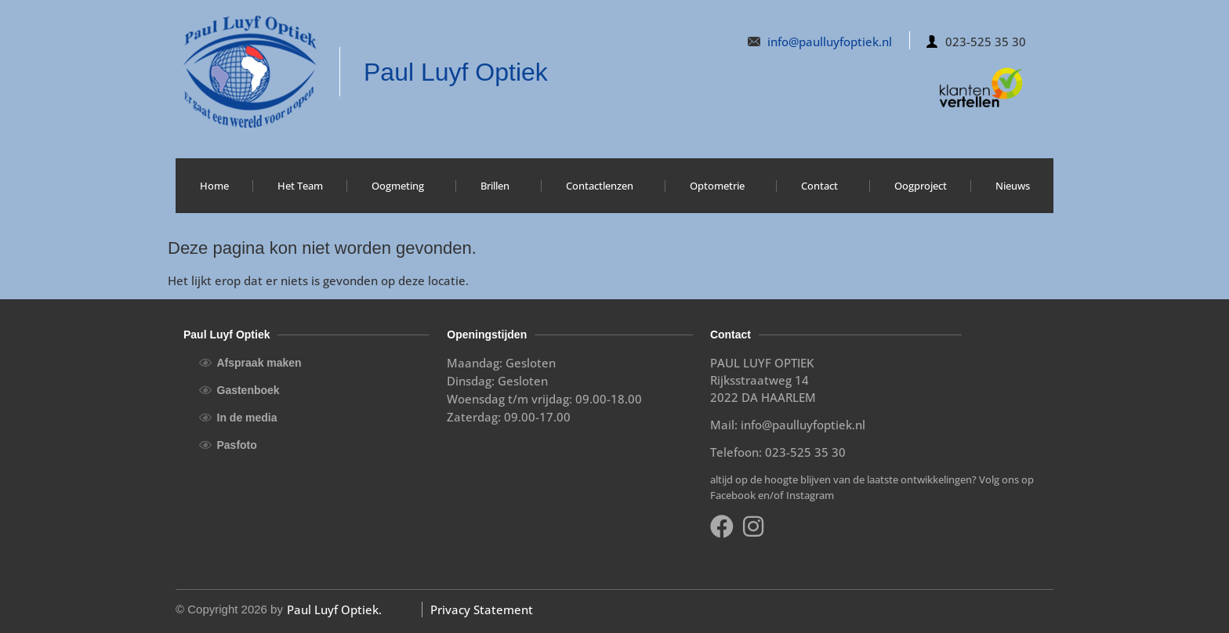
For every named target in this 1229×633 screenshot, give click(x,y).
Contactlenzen (603, 186)
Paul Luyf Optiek (456, 72)
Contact (823, 186)
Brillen (498, 186)
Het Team (300, 186)
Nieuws (1012, 186)
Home (214, 186)
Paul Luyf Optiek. (334, 609)
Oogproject (920, 186)
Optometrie (721, 186)
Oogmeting (402, 186)
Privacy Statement (481, 609)
